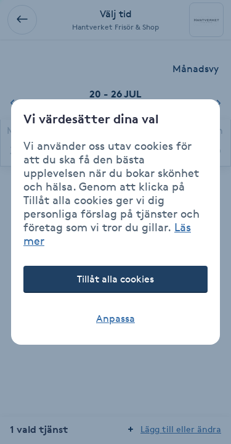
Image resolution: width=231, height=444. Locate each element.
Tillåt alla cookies (115, 279)
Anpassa (115, 318)
